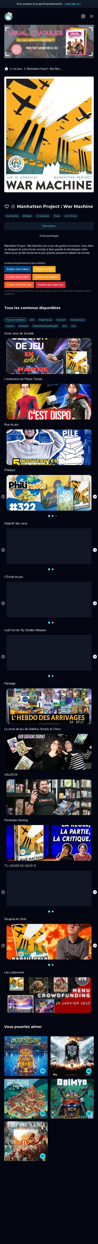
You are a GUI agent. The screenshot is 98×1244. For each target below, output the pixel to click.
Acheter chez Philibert (46, 277)
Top (73, 326)
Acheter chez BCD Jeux (19, 284)
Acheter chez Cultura (18, 269)
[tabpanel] (49, 269)
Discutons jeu (77, 319)
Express (10, 326)
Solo (32, 319)
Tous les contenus (15, 319)
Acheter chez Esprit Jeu (50, 284)
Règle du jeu (45, 319)
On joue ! (61, 319)
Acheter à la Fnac (44, 269)
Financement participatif (45, 326)
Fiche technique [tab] (49, 235)
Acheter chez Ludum (17, 277)
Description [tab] (49, 225)
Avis (65, 326)
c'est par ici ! (73, 3)
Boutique (23, 326)
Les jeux (17, 68)
